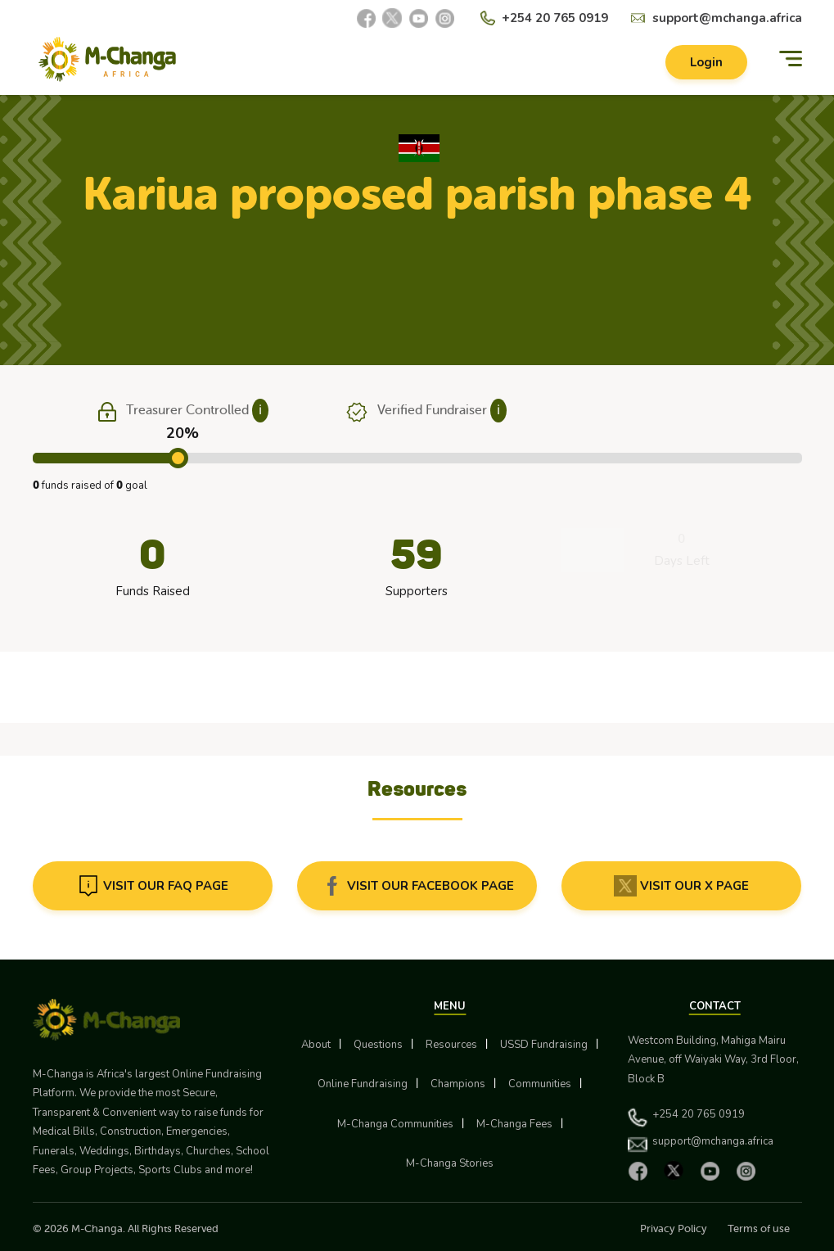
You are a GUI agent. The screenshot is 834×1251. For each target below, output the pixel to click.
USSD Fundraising (544, 1044)
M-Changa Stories (450, 1163)
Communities (539, 1084)
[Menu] (790, 59)
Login (706, 62)
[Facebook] (366, 18)
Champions (458, 1084)
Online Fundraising (363, 1084)
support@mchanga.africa (727, 18)
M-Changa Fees (514, 1124)
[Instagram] (444, 18)
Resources (451, 1044)
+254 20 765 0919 (555, 18)
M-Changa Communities (395, 1124)
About (316, 1044)
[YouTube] (418, 18)
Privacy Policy (673, 1228)
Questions (378, 1044)
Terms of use (759, 1228)
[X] (392, 18)
